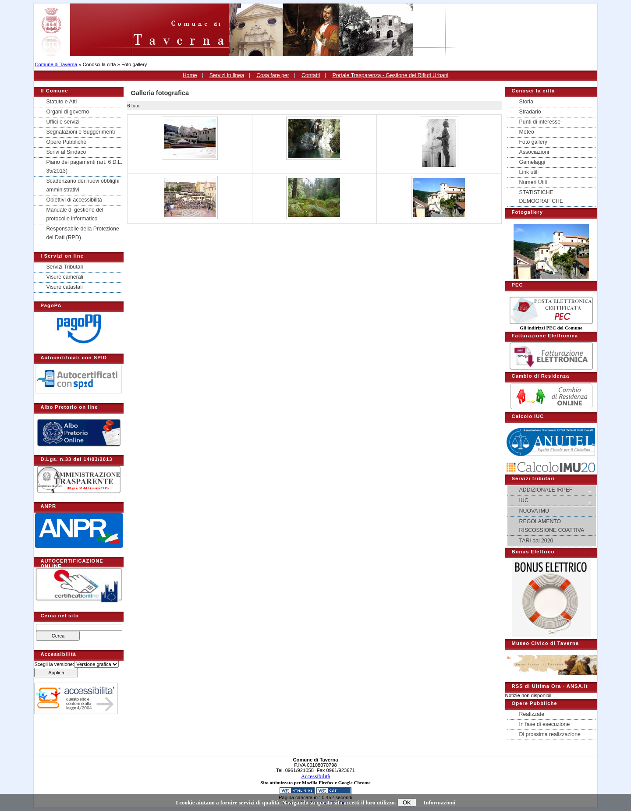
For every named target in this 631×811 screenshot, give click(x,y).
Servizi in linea (226, 75)
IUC (552, 501)
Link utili (529, 172)
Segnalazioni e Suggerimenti (80, 132)
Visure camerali (64, 277)
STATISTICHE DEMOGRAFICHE (541, 196)
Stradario (530, 112)
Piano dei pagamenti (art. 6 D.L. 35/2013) (84, 166)
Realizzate (532, 714)
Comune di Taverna (56, 64)
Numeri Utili (533, 182)
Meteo (526, 132)
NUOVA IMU (534, 511)
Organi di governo (67, 112)
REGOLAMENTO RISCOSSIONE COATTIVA (552, 525)
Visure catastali (64, 287)
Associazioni (534, 152)
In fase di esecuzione (544, 724)
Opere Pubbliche (66, 142)
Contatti (310, 75)
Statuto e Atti (61, 102)
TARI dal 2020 (536, 541)
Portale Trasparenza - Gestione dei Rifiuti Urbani (390, 75)
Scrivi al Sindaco (66, 152)
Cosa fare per (272, 75)
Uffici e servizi (62, 122)
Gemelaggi (532, 162)
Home (190, 75)
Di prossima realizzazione (550, 734)
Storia (526, 102)
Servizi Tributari (64, 267)
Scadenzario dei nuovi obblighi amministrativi (82, 185)
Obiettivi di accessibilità (74, 200)
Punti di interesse (539, 122)
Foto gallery (533, 142)
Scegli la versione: (54, 664)
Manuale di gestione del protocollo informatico (74, 214)
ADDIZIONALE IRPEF (552, 490)
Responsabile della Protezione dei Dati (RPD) (82, 233)
